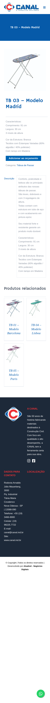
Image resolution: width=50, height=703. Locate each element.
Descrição (9, 178)
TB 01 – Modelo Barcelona (13, 329)
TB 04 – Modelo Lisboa (36, 329)
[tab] (9, 178)
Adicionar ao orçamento (23, 158)
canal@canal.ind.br (13, 532)
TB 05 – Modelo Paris (14, 375)
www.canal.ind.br (12, 540)
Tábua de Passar (25, 165)
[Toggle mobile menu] (44, 7)
